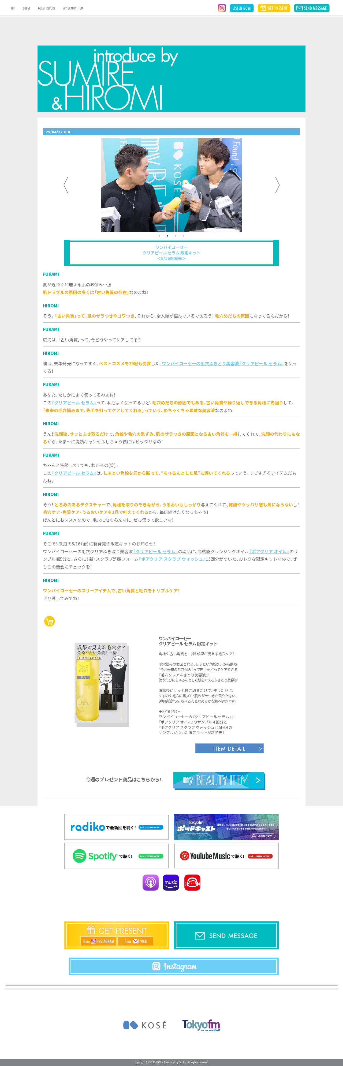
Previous (65, 185)
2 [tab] (167, 236)
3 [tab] (175, 236)
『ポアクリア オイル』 (269, 551)
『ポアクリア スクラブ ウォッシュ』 (172, 559)
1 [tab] (159, 236)
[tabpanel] (171, 185)
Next (277, 185)
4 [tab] (183, 236)
